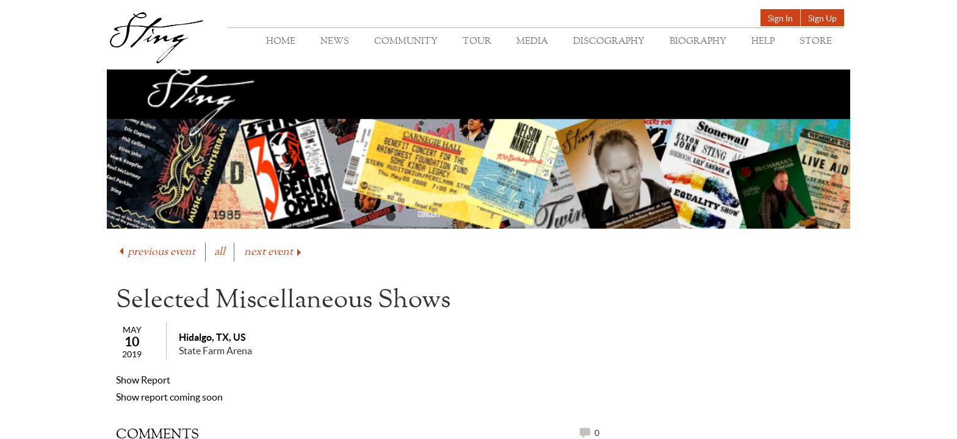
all (219, 252)
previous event (156, 252)
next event (273, 252)
